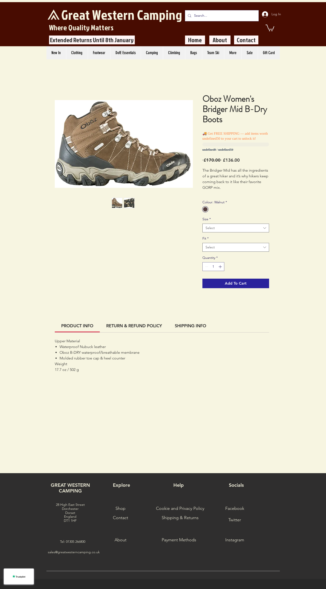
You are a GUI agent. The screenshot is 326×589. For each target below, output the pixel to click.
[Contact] (246, 40)
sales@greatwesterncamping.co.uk (74, 552)
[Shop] (120, 509)
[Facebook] (235, 509)
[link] (77, 325)
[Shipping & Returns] (180, 518)
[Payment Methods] (179, 540)
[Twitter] (235, 520)
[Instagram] (235, 540)
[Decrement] (206, 266)
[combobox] (235, 228)
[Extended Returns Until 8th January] (92, 40)
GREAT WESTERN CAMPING (70, 488)
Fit (205, 238)
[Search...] (221, 15)
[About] (220, 40)
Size (206, 219)
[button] (270, 27)
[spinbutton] (213, 266)
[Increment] (221, 266)
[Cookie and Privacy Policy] (180, 509)
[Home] (195, 40)
